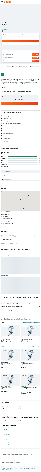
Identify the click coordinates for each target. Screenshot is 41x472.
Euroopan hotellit (13, 468)
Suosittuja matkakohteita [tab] (8, 420)
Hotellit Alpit (33, 468)
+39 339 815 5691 (5, 29)
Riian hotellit (6, 439)
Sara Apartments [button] (24, 338)
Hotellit (8, 468)
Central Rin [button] (23, 362)
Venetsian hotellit (7, 441)
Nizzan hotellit (6, 437)
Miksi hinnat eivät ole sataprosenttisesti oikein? (21, 462)
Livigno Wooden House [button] (5, 386)
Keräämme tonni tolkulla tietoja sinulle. (21, 460)
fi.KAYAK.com (3, 468)
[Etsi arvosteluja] (21, 171)
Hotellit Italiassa (19, 468)
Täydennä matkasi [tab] (18, 420)
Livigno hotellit (3, 469)
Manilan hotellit (6, 442)
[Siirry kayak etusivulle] (7, 2)
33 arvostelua (9, 31)
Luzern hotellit (6, 444)
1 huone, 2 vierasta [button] (7, 38)
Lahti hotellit (6, 436)
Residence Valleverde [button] (5, 338)
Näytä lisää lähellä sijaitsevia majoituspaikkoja (31, 322)
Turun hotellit (6, 431)
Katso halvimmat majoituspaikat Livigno (32, 346)
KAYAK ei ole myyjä (21, 458)
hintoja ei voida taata (28, 454)
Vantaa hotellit (6, 427)
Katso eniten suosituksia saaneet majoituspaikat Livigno (30, 371)
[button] (2, 2)
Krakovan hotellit (7, 434)
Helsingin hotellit (7, 432)
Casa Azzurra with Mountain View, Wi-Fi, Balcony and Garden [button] (29, 388)
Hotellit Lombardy (27, 468)
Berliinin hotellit (6, 429)
